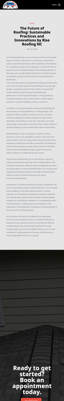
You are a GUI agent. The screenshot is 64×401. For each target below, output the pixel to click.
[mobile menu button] (59, 4)
